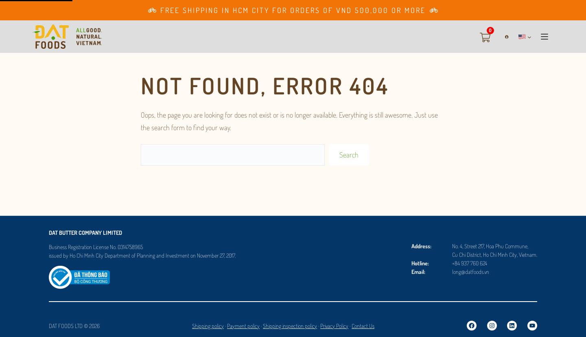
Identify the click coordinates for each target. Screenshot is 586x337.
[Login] (503, 37)
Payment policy (243, 325)
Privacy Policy (334, 325)
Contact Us (363, 325)
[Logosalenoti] (79, 271)
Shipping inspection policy (290, 325)
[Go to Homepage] (67, 36)
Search (349, 154)
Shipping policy (208, 325)
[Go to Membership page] (293, 10)
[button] (524, 37)
